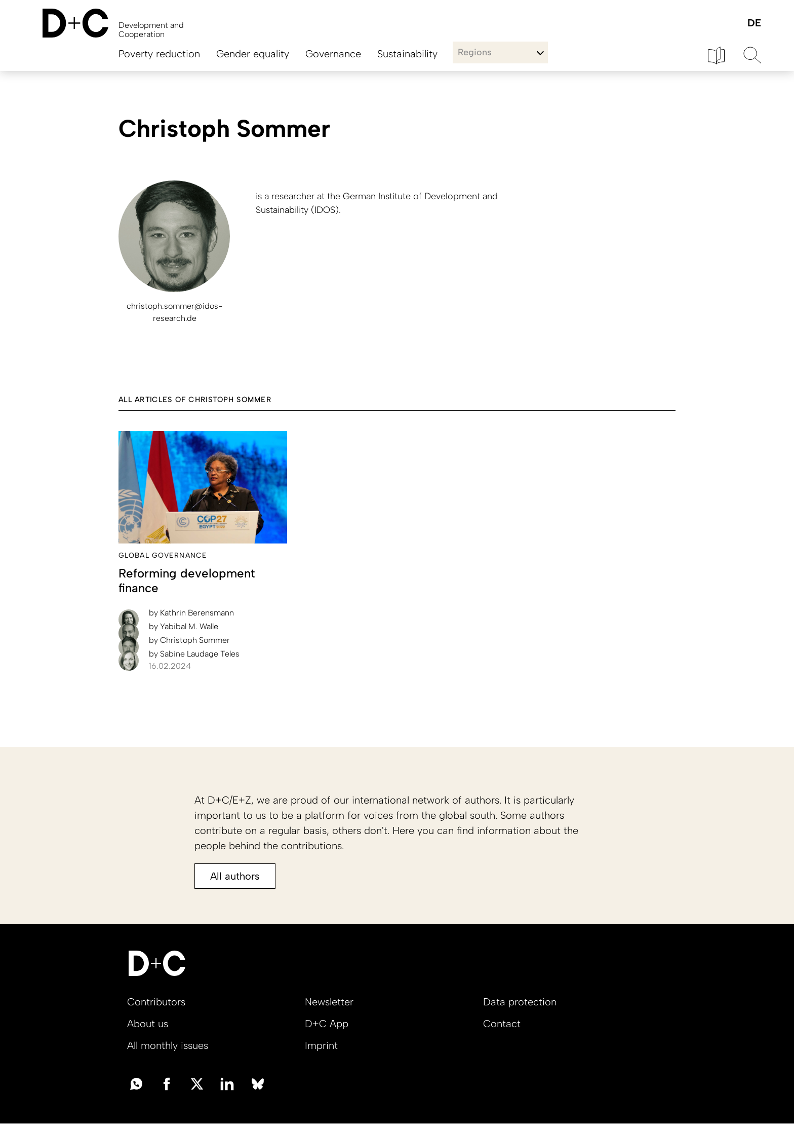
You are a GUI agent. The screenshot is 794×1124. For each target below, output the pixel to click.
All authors (235, 876)
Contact (502, 1024)
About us (147, 1024)
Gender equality (252, 54)
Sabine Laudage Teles (194, 654)
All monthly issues (167, 1045)
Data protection (520, 1002)
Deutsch (753, 23)
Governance (333, 54)
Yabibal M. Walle (183, 626)
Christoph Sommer (189, 640)
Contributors (156, 1002)
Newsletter (329, 1002)
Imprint (321, 1045)
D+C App (326, 1024)
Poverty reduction (159, 54)
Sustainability (407, 54)
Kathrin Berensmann (191, 613)
